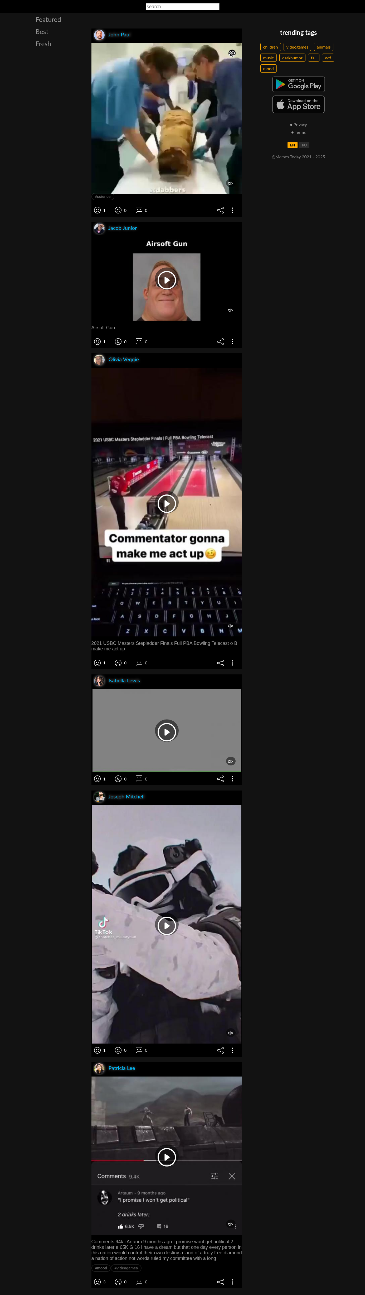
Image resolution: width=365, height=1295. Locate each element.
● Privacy (298, 124)
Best (42, 31)
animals (324, 46)
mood (268, 68)
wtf (328, 57)
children (270, 46)
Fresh (43, 43)
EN (292, 145)
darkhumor (292, 57)
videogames (297, 46)
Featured (48, 19)
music (268, 57)
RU (304, 145)
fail (314, 57)
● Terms (298, 132)
